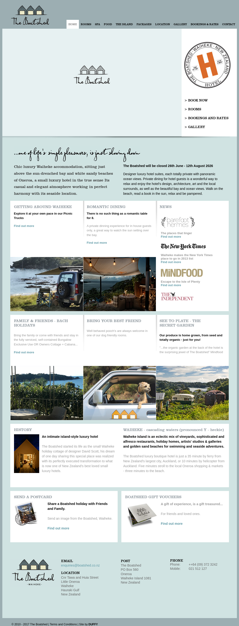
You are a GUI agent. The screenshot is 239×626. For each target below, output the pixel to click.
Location (162, 24)
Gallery (180, 24)
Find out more (24, 226)
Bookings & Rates (204, 24)
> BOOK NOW (196, 100)
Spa (97, 24)
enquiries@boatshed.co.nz (80, 565)
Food (108, 24)
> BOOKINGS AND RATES (206, 118)
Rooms (86, 24)
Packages (144, 24)
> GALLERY (194, 127)
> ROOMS (192, 109)
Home (72, 24)
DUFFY (93, 624)
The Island (124, 24)
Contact (228, 24)
